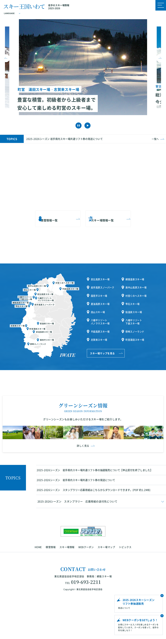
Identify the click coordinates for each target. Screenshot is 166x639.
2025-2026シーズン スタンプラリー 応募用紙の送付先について (77, 544)
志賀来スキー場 (99, 329)
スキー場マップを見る (102, 342)
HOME (38, 590)
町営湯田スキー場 (136, 329)
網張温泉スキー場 (136, 276)
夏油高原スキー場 (101, 297)
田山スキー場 (98, 304)
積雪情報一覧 (52, 214)
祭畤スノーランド (136, 322)
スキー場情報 (67, 590)
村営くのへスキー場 (137, 290)
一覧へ (155, 137)
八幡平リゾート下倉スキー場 (134, 313)
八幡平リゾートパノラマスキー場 (101, 313)
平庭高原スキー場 (101, 322)
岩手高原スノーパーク (103, 283)
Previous (6, 58)
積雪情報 (51, 590)
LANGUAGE (9, 13)
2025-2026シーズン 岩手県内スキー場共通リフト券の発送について (66, 137)
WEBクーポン (86, 590)
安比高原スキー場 (101, 276)
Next (160, 58)
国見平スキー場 (99, 290)
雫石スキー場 (133, 297)
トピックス (125, 590)
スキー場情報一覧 (106, 214)
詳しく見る (83, 483)
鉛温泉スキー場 (134, 304)
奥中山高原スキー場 (137, 283)
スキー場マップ (106, 590)
